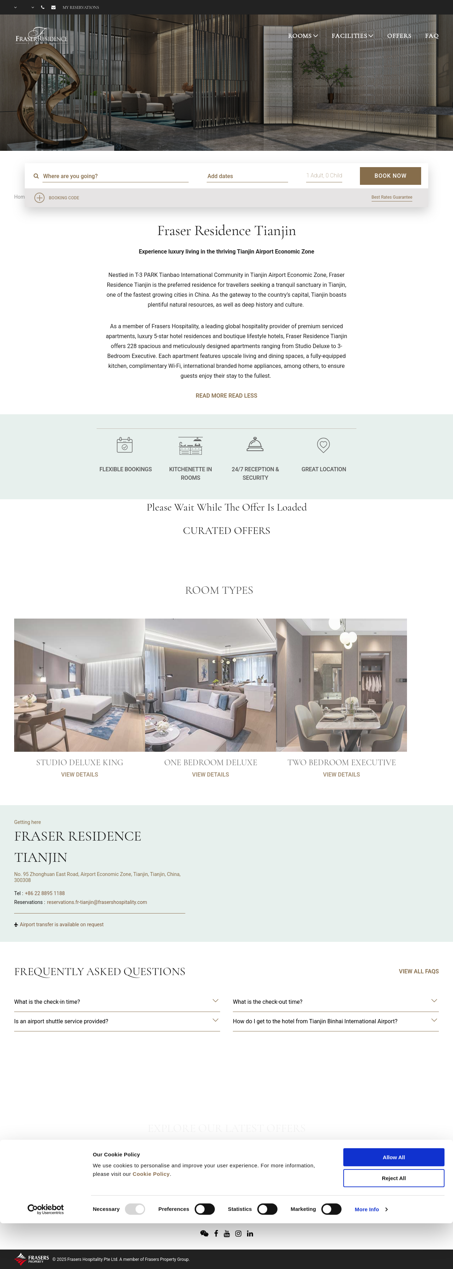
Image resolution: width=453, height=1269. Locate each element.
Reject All (394, 1140)
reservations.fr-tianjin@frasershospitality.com (97, 902)
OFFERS (399, 35)
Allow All (394, 1119)
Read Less (242, 395)
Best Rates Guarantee (392, 197)
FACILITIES (349, 35)
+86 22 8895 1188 (45, 893)
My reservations (81, 7)
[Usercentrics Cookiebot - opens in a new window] (46, 1171)
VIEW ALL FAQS (419, 971)
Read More (211, 395)
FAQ (432, 35)
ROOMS (300, 35)
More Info (367, 1171)
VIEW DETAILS (79, 794)
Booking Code (64, 197)
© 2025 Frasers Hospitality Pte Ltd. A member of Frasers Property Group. (121, 1259)
